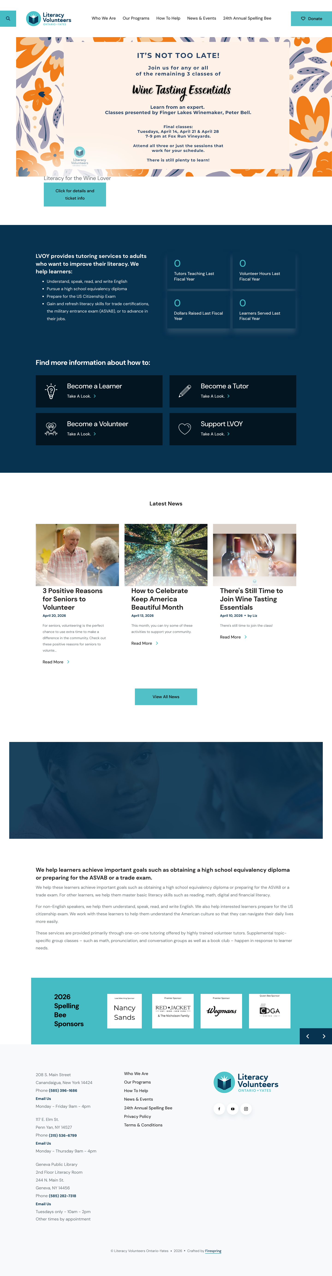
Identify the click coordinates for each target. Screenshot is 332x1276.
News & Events (201, 18)
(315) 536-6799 (63, 1135)
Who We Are (104, 18)
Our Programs (136, 18)
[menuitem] (103, 18)
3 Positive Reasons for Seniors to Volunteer (73, 599)
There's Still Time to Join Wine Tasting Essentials (251, 599)
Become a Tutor (225, 386)
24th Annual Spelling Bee (247, 18)
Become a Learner (94, 386)
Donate (311, 18)
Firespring (213, 1251)
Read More (53, 662)
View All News (166, 697)
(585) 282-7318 (62, 1196)
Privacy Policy (137, 1116)
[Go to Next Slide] (324, 1036)
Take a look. (79, 396)
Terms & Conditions (143, 1125)
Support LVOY (222, 423)
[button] (8, 19)
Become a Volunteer (97, 423)
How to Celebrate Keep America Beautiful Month (159, 599)
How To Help (168, 18)
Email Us (43, 1098)
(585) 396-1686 (63, 1090)
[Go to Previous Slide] (308, 1036)
